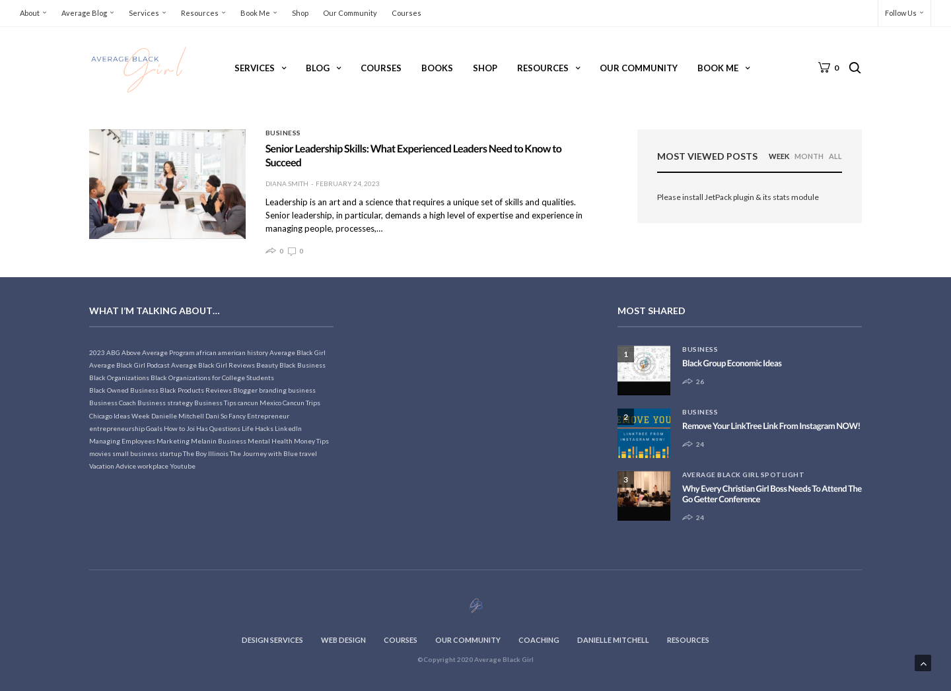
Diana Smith (286, 183)
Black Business (302, 365)
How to (174, 428)
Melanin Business (218, 441)
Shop (300, 13)
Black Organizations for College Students (212, 377)
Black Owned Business (123, 390)
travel (308, 453)
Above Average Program (158, 352)
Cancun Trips (301, 403)
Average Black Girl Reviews (213, 365)
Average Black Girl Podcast (129, 365)
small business (135, 453)
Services (144, 13)
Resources (200, 13)
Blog (318, 68)
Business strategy (165, 403)
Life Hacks (257, 428)
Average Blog (84, 13)
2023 (97, 352)
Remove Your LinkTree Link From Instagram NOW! (771, 425)
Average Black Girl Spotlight (743, 474)
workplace (152, 466)
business (302, 390)
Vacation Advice (112, 466)
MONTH (809, 156)
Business (283, 132)
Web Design (343, 640)
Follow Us (901, 13)
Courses (406, 13)
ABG (113, 352)
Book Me (255, 13)
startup (170, 453)
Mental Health (270, 441)
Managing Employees (122, 441)
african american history (232, 352)
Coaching (538, 640)
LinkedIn (288, 428)
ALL (835, 156)
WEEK (779, 156)
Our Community (350, 13)
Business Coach (112, 403)
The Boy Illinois (206, 453)
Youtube (182, 466)
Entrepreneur (268, 416)
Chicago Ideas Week (119, 416)
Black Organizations (119, 377)
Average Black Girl (297, 352)
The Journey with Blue (264, 453)
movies (100, 453)
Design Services (272, 640)
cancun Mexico (259, 403)
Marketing (173, 441)
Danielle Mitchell (177, 416)
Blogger (245, 390)
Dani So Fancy (225, 416)
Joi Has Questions (213, 428)
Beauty (267, 365)
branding (273, 390)
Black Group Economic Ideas (731, 363)
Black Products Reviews (196, 390)
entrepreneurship (117, 428)
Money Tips (311, 441)
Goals (154, 428)
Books (437, 68)
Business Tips (215, 403)
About (30, 13)
